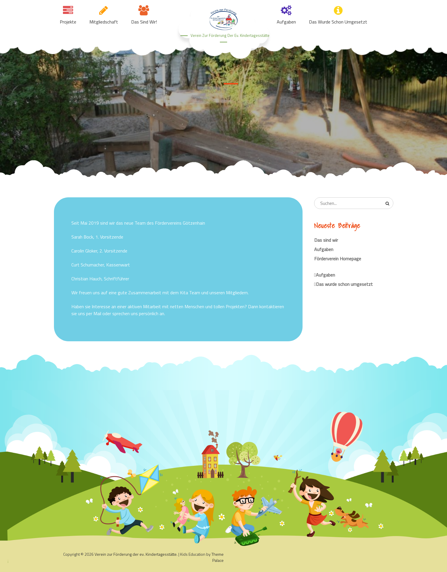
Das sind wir (326, 240)
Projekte (68, 21)
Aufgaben (286, 21)
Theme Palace (217, 557)
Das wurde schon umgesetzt (338, 21)
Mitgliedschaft (103, 21)
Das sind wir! (144, 21)
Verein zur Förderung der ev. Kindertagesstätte (230, 35)
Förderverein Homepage (337, 258)
